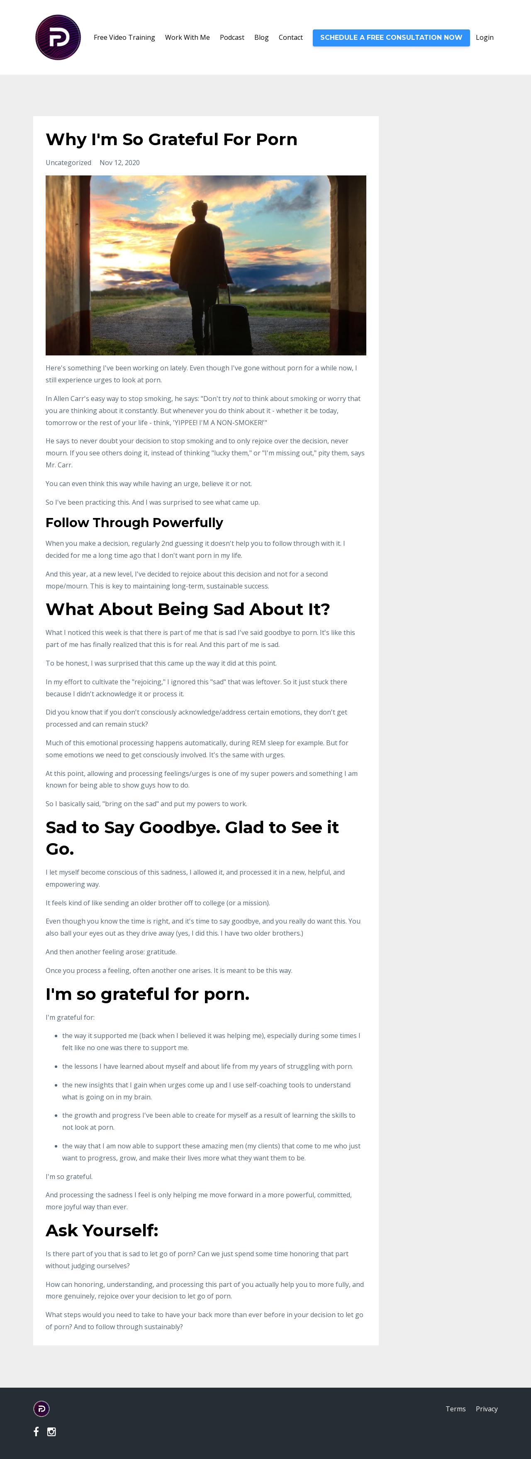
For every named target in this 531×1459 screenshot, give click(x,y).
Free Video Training (124, 37)
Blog (261, 37)
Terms (456, 1408)
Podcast (232, 37)
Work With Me (187, 37)
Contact (291, 37)
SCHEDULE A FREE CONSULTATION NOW (391, 37)
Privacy (487, 1408)
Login (485, 37)
